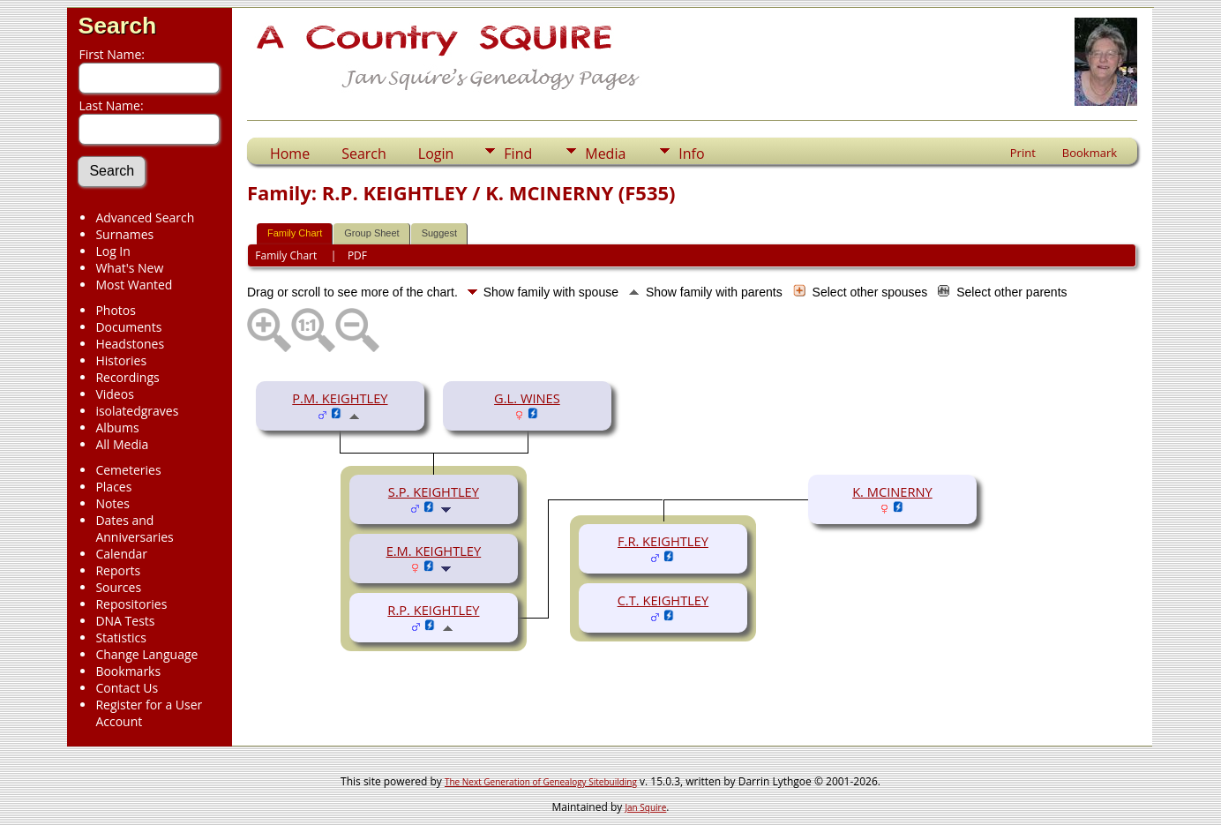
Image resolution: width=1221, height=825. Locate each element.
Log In (112, 251)
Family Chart (294, 233)
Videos (114, 394)
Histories (120, 360)
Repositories (131, 604)
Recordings (127, 377)
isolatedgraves (136, 410)
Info (691, 153)
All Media (121, 444)
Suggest (439, 233)
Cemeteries (128, 469)
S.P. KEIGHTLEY (433, 491)
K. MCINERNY (892, 491)
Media (605, 153)
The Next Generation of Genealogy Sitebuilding (541, 782)
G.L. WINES (527, 398)
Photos (115, 310)
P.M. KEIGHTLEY (339, 398)
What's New (129, 267)
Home (290, 153)
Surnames (124, 234)
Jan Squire (645, 807)
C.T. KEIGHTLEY (663, 600)
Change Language (146, 654)
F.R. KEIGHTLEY (663, 541)
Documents (128, 327)
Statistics (120, 637)
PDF (357, 255)
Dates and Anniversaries (134, 528)
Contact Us (126, 687)
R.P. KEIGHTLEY (433, 610)
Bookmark (1089, 153)
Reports (117, 570)
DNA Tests (124, 620)
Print (1023, 153)
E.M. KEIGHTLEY (434, 550)
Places (113, 486)
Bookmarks (128, 671)
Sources (118, 587)
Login (436, 153)
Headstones (129, 343)
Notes (112, 503)
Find (518, 153)
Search (117, 25)
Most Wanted (133, 284)
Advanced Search (144, 217)
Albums (117, 427)
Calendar (121, 553)
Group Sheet (371, 233)
